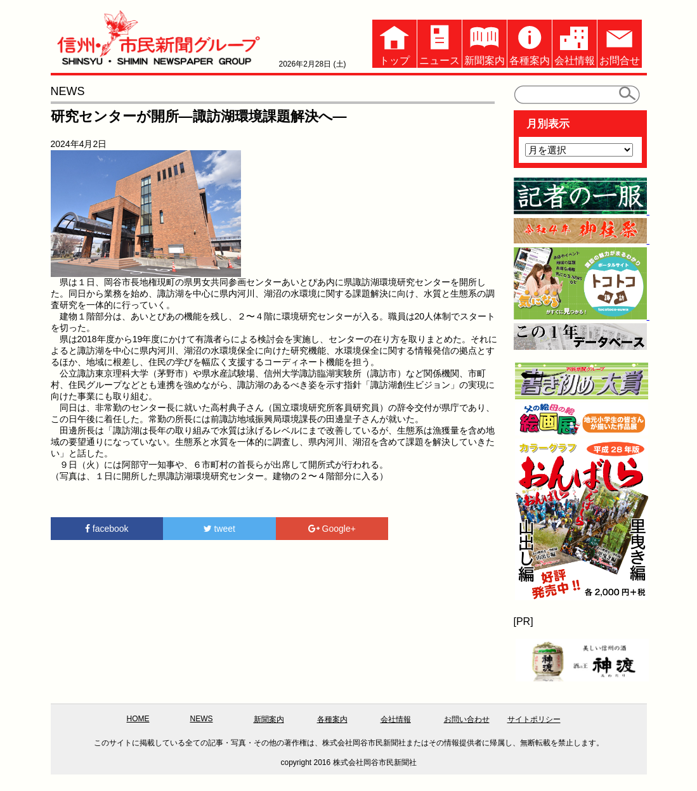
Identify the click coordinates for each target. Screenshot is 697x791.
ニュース (439, 43)
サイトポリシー (534, 719)
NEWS (201, 718)
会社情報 (574, 43)
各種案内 (529, 43)
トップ (394, 43)
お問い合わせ (467, 719)
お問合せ (619, 43)
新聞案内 (484, 43)
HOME (138, 718)
